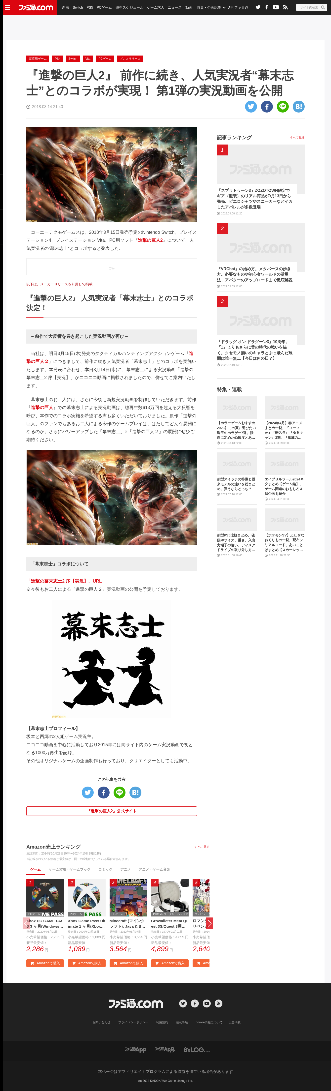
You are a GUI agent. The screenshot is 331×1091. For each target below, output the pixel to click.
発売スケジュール (129, 7)
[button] (209, 923)
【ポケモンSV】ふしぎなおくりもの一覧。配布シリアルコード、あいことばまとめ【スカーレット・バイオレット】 (284, 542)
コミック (105, 869)
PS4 (57, 58)
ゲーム (35, 869)
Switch (78, 7)
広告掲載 (234, 1022)
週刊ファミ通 (236, 7)
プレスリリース (130, 58)
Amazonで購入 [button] (45, 963)
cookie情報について (209, 1022)
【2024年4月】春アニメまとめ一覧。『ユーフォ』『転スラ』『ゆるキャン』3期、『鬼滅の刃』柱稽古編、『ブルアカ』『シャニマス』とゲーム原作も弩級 (284, 430)
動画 (187, 7)
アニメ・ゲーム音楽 (154, 869)
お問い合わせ (102, 1022)
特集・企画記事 (208, 7)
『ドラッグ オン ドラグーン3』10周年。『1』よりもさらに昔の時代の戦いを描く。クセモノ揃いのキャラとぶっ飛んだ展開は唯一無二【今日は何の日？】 (254, 350)
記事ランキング (234, 137)
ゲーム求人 (155, 7)
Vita (87, 58)
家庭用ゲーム (38, 58)
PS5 (89, 7)
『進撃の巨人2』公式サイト (112, 811)
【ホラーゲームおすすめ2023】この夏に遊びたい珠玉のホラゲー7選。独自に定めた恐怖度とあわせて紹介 (236, 430)
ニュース (174, 7)
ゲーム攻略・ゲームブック (69, 869)
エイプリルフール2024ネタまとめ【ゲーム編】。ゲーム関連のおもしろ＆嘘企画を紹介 (284, 486)
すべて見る (202, 847)
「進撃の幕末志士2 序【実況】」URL (64, 581)
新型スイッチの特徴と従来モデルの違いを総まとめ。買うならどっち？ (236, 484)
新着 (65, 7)
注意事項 (182, 1022)
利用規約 (162, 1022)
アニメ (125, 869)
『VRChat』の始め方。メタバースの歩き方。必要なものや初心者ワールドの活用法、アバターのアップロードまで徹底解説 (254, 274)
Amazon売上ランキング (53, 847)
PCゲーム (103, 7)
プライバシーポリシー (133, 1022)
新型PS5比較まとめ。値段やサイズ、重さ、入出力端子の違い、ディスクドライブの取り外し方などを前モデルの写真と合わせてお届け (236, 542)
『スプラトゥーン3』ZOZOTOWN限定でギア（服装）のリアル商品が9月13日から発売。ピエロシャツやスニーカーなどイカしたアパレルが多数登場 (254, 198)
